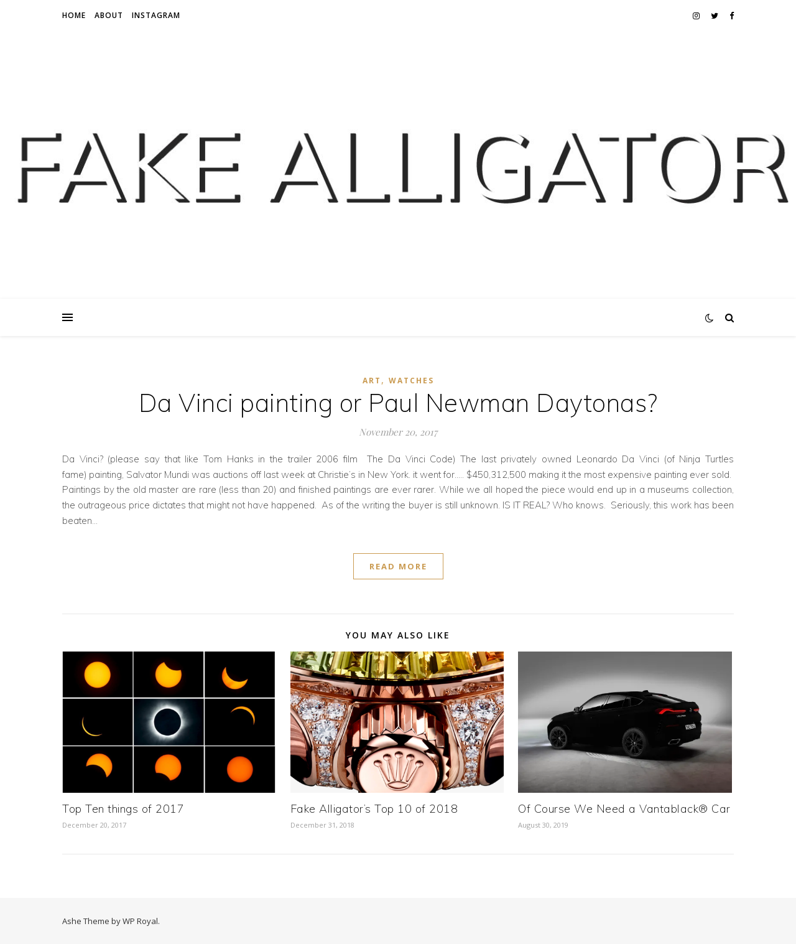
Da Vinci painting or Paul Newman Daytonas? (398, 402)
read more (398, 566)
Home (74, 15)
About (109, 15)
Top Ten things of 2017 (123, 808)
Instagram (156, 15)
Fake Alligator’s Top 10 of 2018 (374, 808)
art (372, 380)
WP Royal (140, 921)
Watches (411, 380)
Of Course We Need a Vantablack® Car (624, 808)
